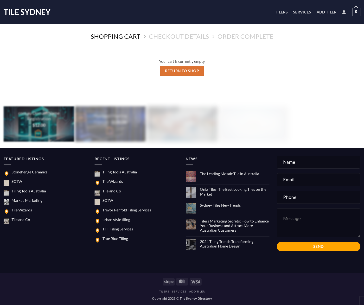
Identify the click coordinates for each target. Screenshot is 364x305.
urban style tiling (116, 219)
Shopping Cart (115, 36)
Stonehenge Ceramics (29, 172)
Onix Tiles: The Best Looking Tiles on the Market (233, 191)
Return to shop (182, 71)
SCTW (17, 181)
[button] (344, 12)
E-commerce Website (182, 115)
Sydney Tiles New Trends (220, 205)
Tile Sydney (27, 12)
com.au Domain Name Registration (39, 115)
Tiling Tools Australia (29, 191)
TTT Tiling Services (117, 229)
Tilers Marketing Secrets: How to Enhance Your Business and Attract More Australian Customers (234, 225)
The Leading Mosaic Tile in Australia (229, 173)
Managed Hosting (110, 115)
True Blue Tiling (115, 238)
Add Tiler (327, 12)
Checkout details (179, 36)
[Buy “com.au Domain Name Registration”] (38, 134)
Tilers (281, 12)
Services (302, 12)
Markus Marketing (27, 200)
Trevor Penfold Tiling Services (126, 210)
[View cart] (356, 12)
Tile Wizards (22, 210)
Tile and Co (21, 219)
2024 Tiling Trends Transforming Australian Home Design (226, 243)
